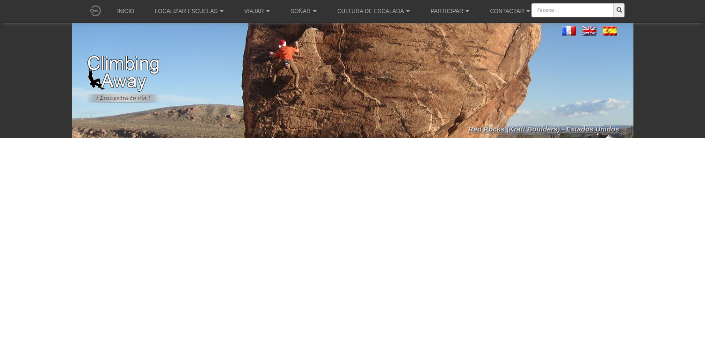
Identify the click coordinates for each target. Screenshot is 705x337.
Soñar (304, 11)
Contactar (510, 11)
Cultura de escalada (373, 11)
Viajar (257, 11)
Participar (449, 11)
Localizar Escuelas (189, 11)
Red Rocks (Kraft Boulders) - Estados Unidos (543, 129)
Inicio (126, 11)
